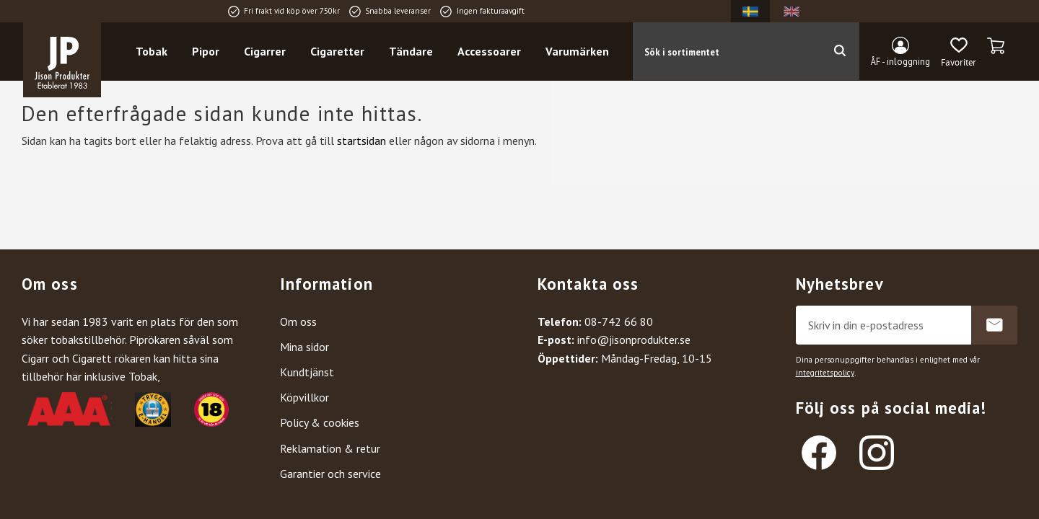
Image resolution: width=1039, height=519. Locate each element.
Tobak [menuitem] (151, 51)
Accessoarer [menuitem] (489, 51)
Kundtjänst (307, 372)
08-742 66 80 (618, 321)
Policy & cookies (319, 422)
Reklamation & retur (330, 448)
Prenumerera (994, 325)
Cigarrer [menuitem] (265, 51)
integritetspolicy (825, 373)
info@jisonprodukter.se (634, 339)
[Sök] (839, 51)
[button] (958, 52)
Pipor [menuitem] (205, 51)
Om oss (298, 321)
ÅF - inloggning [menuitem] (900, 62)
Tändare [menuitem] (411, 51)
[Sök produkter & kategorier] (726, 51)
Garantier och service (330, 473)
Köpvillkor (304, 397)
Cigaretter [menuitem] (337, 51)
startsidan (361, 140)
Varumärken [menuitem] (577, 51)
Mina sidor (304, 347)
